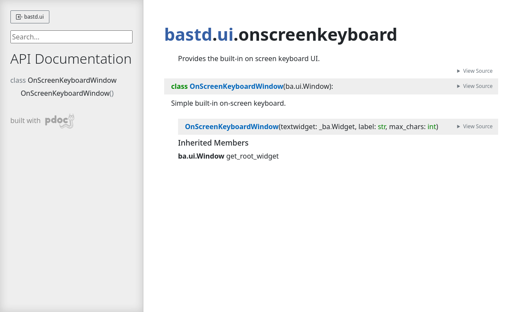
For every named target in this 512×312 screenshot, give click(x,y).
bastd (188, 34)
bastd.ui (30, 16)
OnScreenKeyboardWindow (72, 80)
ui (225, 34)
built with (42, 121)
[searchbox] (71, 36)
